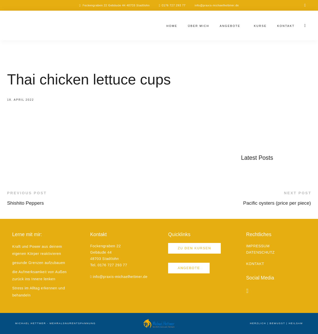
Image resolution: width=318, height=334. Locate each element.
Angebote (230, 25)
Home (171, 25)
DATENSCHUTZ (260, 252)
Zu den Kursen (194, 248)
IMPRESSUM (258, 246)
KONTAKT (255, 264)
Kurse (260, 25)
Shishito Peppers (25, 203)
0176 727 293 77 (174, 5)
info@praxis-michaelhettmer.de (217, 5)
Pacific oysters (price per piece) (277, 203)
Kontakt (286, 25)
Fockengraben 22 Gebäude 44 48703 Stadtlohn (116, 5)
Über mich (198, 25)
